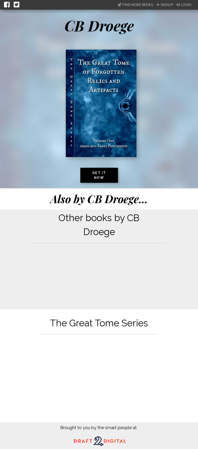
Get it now (99, 175)
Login (183, 5)
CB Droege (99, 25)
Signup (164, 5)
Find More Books (135, 5)
